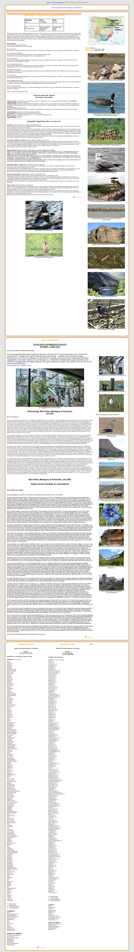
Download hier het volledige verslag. (19, 365)
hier (20, 117)
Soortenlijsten (77, 7)
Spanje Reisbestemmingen (55, 2)
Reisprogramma (57, 7)
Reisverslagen (67, 7)
